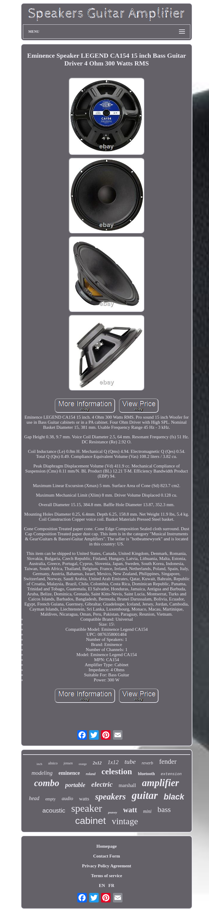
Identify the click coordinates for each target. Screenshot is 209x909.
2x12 (97, 763)
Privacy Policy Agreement (106, 865)
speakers (110, 796)
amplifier (160, 782)
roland (91, 774)
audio (67, 798)
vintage (125, 821)
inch (39, 764)
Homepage (106, 846)
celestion (116, 771)
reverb (147, 763)
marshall (127, 785)
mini (147, 811)
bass (164, 809)
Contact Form (106, 856)
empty (50, 799)
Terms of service (106, 875)
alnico (53, 763)
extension (171, 774)
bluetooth (146, 774)
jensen (68, 763)
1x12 (113, 762)
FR (111, 885)
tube (130, 761)
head (34, 798)
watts (84, 798)
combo (46, 783)
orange (82, 764)
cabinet (90, 820)
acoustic (54, 810)
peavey (112, 812)
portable (75, 785)
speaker (86, 808)
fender (168, 761)
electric (102, 784)
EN (102, 885)
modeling (42, 773)
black (174, 796)
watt (130, 810)
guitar (145, 795)
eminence (69, 773)
